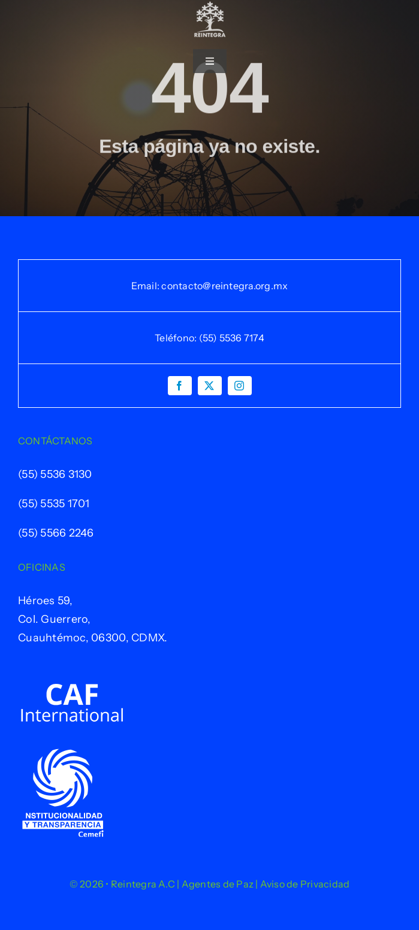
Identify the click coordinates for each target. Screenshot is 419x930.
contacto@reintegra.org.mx (224, 286)
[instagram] (240, 385)
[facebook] (180, 385)
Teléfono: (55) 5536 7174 (209, 338)
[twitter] (210, 385)
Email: (146, 286)
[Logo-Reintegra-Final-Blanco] (210, 6)
